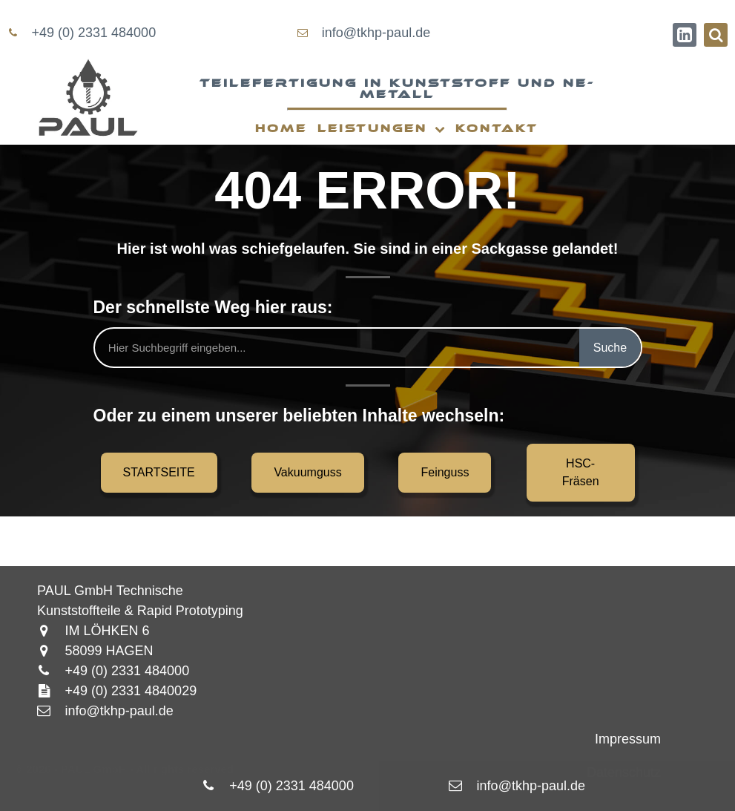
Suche (610, 347)
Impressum (628, 739)
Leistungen (381, 129)
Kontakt (496, 128)
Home (281, 128)
